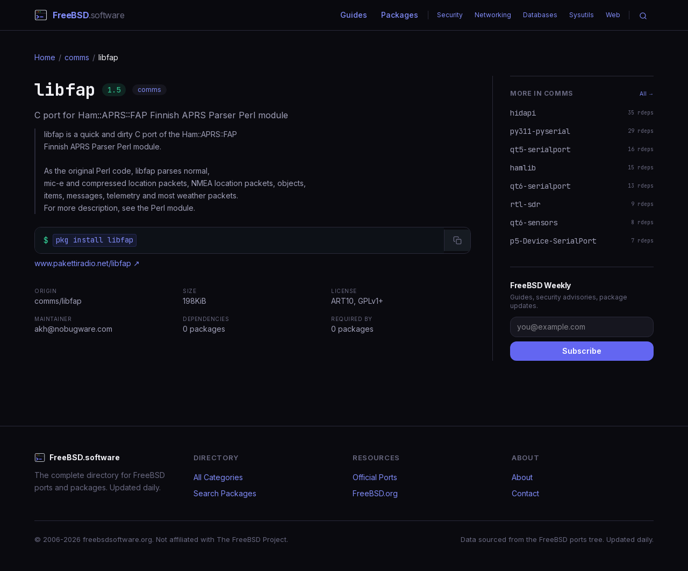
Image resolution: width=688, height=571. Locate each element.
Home (44, 57)
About (522, 477)
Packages (399, 14)
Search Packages (225, 493)
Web (613, 15)
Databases (540, 15)
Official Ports (375, 477)
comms (76, 57)
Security (450, 15)
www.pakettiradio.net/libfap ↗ (87, 263)
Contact (525, 493)
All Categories (218, 477)
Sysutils (581, 15)
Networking (493, 15)
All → (647, 93)
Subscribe (581, 350)
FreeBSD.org (375, 493)
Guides (353, 14)
